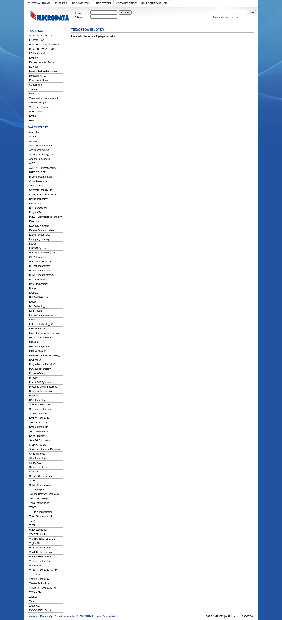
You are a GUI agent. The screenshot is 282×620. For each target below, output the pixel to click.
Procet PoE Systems (40, 382)
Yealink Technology (39, 579)
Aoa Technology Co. (39, 150)
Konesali (33, 66)
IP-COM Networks (38, 297)
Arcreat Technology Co (41, 154)
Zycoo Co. (34, 605)
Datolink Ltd (35, 203)
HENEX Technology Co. (41, 275)
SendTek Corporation (40, 440)
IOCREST (34, 293)
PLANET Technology (40, 369)
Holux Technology (38, 284)
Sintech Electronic (38, 467)
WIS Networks (36, 565)
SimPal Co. (35, 462)
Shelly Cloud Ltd (37, 445)
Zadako (33, 597)
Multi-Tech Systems (39, 346)
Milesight (33, 342)
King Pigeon (35, 310)
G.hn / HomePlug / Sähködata (44, 44)
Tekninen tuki (81, 3)
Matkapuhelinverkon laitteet (43, 71)
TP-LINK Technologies (40, 512)
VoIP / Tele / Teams (39, 107)
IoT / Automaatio (37, 53)
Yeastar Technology (39, 583)
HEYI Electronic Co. (39, 279)
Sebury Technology (39, 418)
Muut (31, 120)
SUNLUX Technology (40, 485)
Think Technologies (39, 503)
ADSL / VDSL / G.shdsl (41, 35)
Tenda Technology (38, 498)
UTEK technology (38, 529)
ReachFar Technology (40, 391)
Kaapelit (33, 58)
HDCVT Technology (39, 266)
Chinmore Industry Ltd (40, 190)
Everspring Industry (39, 239)
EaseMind (34, 221)
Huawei (33, 288)
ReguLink (34, 395)
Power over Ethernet (39, 80)
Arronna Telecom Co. (40, 159)
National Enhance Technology (44, 355)
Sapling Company (38, 413)
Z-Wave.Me (35, 592)
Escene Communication (41, 230)
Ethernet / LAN (37, 40)
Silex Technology (38, 458)
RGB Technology (38, 400)
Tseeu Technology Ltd (40, 516)
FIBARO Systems (38, 248)
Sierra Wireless (37, 453)
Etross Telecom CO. (39, 234)
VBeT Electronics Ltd (40, 534)
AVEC (32, 163)
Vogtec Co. (35, 543)
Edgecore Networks (39, 225)
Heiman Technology (39, 270)
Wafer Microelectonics (40, 547)
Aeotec (32, 136)
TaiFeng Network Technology (44, 494)
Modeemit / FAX (37, 75)
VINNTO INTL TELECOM (42, 538)
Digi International (38, 208)
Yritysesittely (126, 3)
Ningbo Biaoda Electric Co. (43, 364)
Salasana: (79, 17)
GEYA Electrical (37, 257)
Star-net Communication (41, 476)
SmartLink (34, 471)
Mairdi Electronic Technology (44, 333)
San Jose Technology (40, 409)
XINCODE (34, 574)
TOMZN (33, 507)
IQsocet (33, 301)
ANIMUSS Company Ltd (41, 145)
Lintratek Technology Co (41, 324)
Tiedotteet (103, 3)
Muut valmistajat (37, 351)
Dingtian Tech (36, 212)
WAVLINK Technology (40, 552)
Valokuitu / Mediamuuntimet (43, 98)
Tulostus (33, 89)
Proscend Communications (43, 386)
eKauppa (61, 3)
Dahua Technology (38, 199)
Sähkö (32, 116)
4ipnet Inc (34, 132)
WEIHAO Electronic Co (41, 556)
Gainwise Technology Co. (42, 252)
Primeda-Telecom (38, 373)
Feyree (32, 243)
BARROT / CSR (37, 172)
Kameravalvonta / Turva (41, 62)
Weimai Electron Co (39, 561)
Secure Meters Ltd (38, 427)
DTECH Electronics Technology (45, 217)
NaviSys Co (35, 360)
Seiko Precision (37, 436)
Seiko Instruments (38, 431)
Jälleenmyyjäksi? (154, 3)
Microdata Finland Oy (40, 337)
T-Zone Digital (36, 489)
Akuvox (33, 141)
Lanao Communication (41, 315)
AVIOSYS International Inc (43, 168)
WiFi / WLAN (36, 111)
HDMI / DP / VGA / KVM (41, 49)
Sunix (32, 480)
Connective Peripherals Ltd (43, 194)
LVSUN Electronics (39, 328)
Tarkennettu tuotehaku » (225, 17)
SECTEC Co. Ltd (38, 422)
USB (31, 93)
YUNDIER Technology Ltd (42, 588)
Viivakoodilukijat (37, 102)
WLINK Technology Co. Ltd (43, 570)
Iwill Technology (37, 306)
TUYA (32, 525)
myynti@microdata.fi (106, 616)
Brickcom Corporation (40, 177)
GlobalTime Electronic (40, 261)
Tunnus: (78, 13)
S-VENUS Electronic (39, 404)
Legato (32, 319)
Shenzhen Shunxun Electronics (45, 449)
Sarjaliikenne (36, 84)
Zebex (32, 601)
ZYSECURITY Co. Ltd (40, 610)
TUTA (32, 521)
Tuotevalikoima (39, 3)
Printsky (33, 377)
